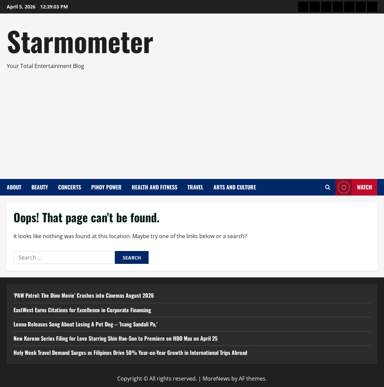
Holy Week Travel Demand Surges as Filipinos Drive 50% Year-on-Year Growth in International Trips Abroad (130, 352)
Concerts (69, 187)
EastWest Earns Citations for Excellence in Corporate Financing (82, 310)
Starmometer (80, 40)
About (14, 187)
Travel (195, 187)
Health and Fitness (154, 187)
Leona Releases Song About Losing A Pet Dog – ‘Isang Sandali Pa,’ (85, 324)
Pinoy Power (106, 187)
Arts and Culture (234, 187)
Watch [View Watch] (353, 187)
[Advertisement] (190, 121)
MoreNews (216, 378)
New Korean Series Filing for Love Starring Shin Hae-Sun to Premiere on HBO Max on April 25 (115, 338)
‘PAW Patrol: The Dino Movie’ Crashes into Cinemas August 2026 (84, 295)
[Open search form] (327, 187)
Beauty (39, 187)
